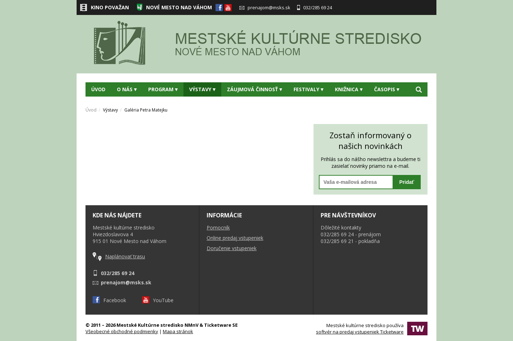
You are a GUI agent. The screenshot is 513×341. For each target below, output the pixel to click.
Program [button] (163, 89)
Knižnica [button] (349, 89)
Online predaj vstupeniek (235, 237)
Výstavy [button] (202, 89)
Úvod (98, 89)
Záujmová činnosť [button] (254, 89)
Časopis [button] (386, 89)
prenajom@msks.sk (264, 7)
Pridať (406, 182)
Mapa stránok (178, 331)
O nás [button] (127, 89)
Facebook (109, 300)
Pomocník (218, 227)
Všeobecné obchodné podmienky (122, 331)
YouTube (157, 300)
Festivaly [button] (308, 89)
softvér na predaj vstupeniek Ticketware (360, 332)
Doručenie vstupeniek (231, 248)
